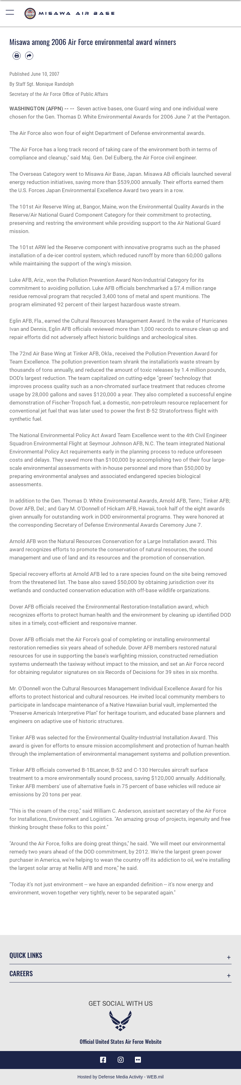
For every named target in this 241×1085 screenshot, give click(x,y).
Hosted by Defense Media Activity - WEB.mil (121, 1076)
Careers (21, 973)
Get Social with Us (120, 1003)
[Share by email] (29, 56)
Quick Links (25, 955)
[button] (10, 13)
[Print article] (17, 56)
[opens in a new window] (138, 1060)
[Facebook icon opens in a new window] (103, 1060)
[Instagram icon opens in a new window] (120, 1060)
